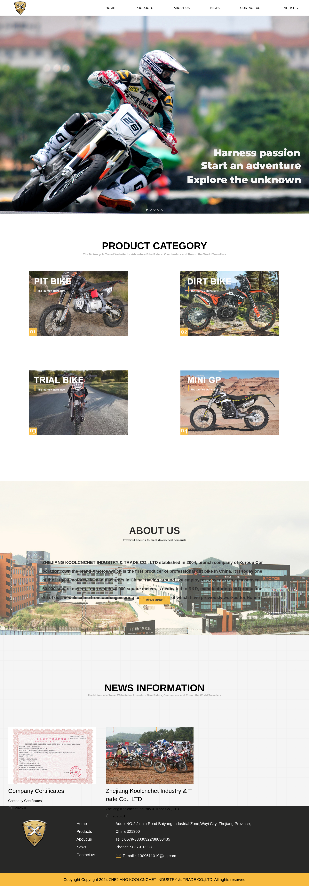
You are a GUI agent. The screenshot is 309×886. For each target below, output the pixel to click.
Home (110, 8)
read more (154, 597)
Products (144, 8)
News (215, 8)
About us (182, 8)
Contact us (250, 8)
